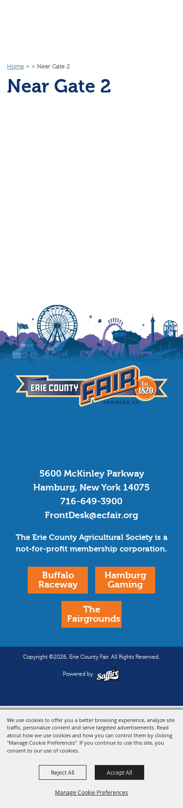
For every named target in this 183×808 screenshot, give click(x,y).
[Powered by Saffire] (108, 674)
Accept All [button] (119, 772)
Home (15, 66)
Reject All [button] (62, 772)
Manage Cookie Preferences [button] (91, 792)
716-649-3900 (91, 501)
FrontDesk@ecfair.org (91, 515)
